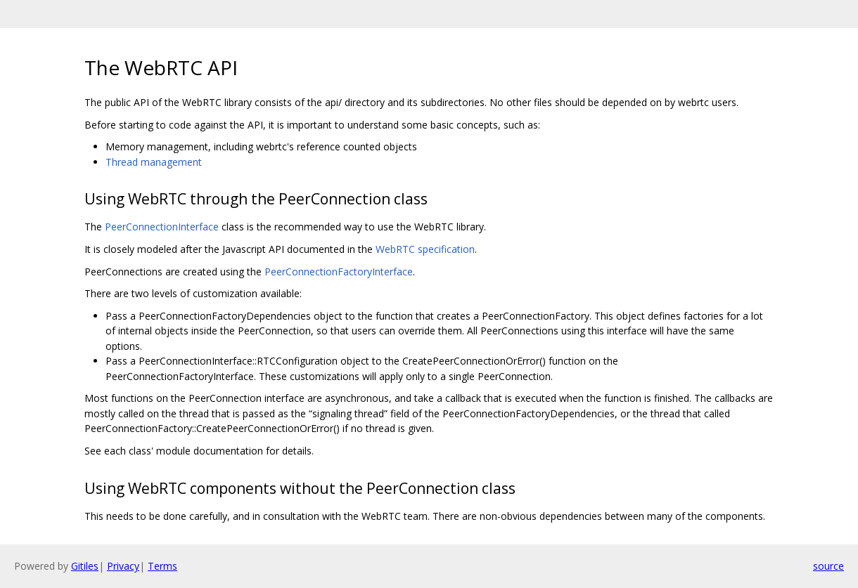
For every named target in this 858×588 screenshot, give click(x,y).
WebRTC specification (425, 249)
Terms (162, 566)
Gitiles (84, 566)
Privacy (123, 566)
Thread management (153, 162)
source (828, 566)
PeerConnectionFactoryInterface (338, 271)
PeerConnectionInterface (162, 226)
